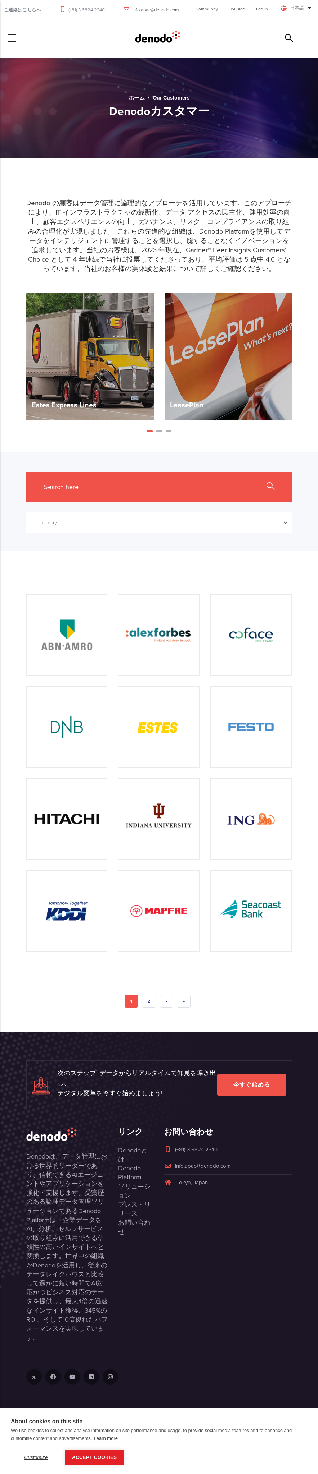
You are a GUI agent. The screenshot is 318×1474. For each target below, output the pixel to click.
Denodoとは (132, 1155)
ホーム (137, 98)
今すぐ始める (251, 1085)
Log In (262, 9)
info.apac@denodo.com (155, 9)
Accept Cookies (94, 1457)
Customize (36, 1457)
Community (207, 9)
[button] (150, 431)
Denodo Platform (130, 1173)
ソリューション (134, 1191)
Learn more (105, 1438)
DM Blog (237, 9)
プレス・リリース (134, 1209)
